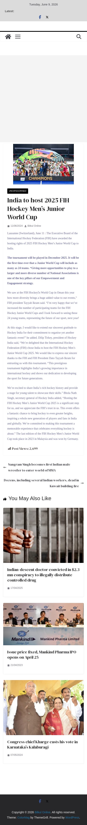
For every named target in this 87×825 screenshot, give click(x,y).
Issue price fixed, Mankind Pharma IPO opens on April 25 (41, 654)
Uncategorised (18, 191)
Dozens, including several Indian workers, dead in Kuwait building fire (44, 483)
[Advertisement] (43, 98)
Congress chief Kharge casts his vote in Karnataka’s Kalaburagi (42, 744)
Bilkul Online (34, 225)
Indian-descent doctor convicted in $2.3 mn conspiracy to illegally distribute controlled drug (43, 575)
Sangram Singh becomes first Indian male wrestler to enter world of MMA (36, 467)
